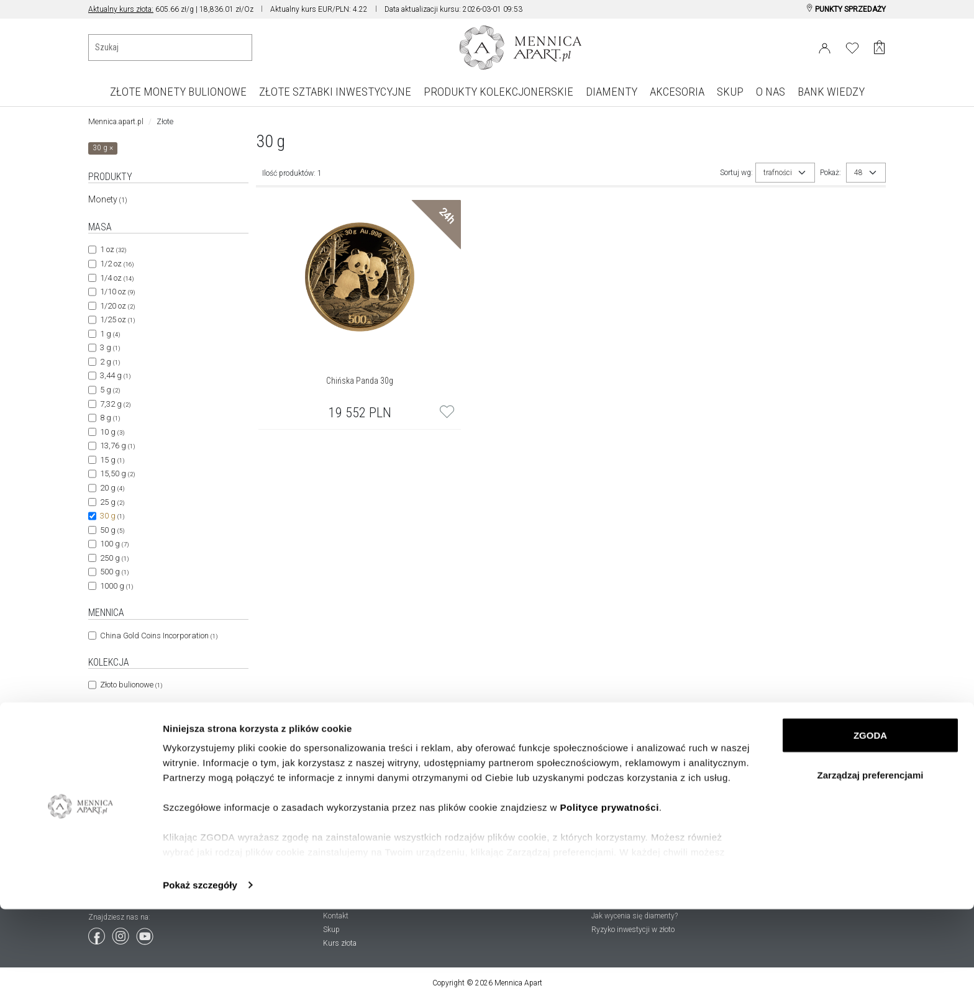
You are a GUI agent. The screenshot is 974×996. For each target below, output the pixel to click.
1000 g (116, 586)
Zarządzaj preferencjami (870, 861)
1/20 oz (117, 305)
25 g (112, 502)
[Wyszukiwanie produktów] (170, 47)
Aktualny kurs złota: (120, 9)
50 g (112, 530)
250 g (114, 558)
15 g (112, 459)
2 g (110, 361)
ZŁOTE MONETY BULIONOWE (178, 91)
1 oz (113, 249)
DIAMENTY (611, 91)
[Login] (825, 46)
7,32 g (115, 404)
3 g (110, 347)
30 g (112, 515)
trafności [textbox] (777, 172)
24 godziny (123, 784)
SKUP (730, 91)
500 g (114, 571)
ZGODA (870, 822)
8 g (110, 417)
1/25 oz (117, 319)
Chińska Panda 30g (359, 381)
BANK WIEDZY (831, 91)
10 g (112, 432)
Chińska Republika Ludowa (153, 734)
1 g (110, 333)
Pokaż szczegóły (200, 971)
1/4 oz (117, 278)
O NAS (770, 91)
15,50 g (117, 473)
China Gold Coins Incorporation (158, 635)
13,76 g (117, 445)
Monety (107, 199)
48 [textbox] (858, 172)
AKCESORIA (677, 91)
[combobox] (785, 173)
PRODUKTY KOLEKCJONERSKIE (498, 91)
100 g (114, 543)
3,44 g (115, 375)
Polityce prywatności (609, 894)
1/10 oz (117, 291)
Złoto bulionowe (131, 684)
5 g (110, 389)
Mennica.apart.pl (115, 121)
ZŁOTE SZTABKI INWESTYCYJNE (335, 91)
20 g (112, 487)
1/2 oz (117, 263)
